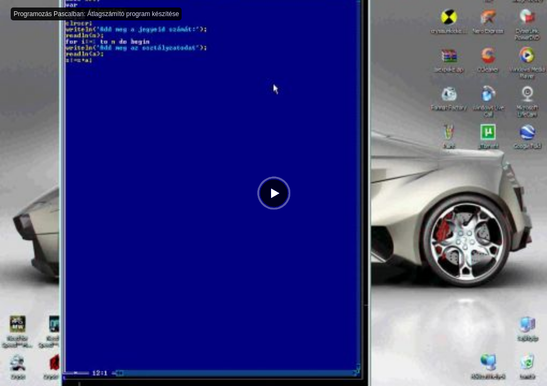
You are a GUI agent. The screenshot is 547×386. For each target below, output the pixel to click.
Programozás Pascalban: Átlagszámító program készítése (96, 14)
